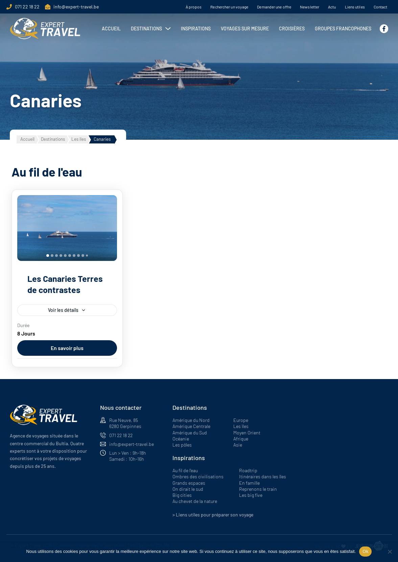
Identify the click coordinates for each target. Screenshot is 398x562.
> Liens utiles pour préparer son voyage (212, 514)
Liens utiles (355, 6)
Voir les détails (63, 310)
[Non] (389, 551)
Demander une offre (274, 6)
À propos (194, 6)
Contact (381, 6)
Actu (332, 6)
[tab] (47, 255)
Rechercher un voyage (229, 6)
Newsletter (309, 6)
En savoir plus (67, 348)
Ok (365, 551)
